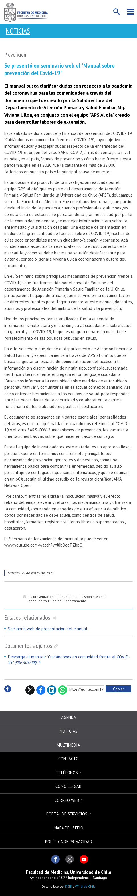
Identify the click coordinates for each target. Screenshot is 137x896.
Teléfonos (67, 772)
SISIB (68, 887)
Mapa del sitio (68, 828)
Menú (130, 12)
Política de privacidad (68, 841)
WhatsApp (62, 690)
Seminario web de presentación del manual (47, 628)
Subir (7, 695)
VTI (77, 887)
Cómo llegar (68, 786)
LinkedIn (51, 690)
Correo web (67, 800)
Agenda (68, 717)
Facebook (41, 690)
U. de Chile (88, 887)
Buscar (116, 11)
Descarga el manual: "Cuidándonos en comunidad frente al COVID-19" (69, 659)
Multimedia (68, 745)
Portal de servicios (66, 814)
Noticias (18, 31)
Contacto (68, 758)
